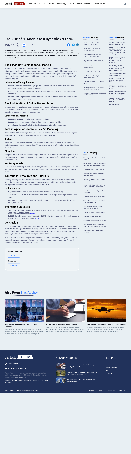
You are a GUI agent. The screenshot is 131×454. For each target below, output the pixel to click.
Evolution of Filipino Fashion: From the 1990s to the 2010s (95, 197)
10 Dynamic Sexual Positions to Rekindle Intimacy (116, 89)
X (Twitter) (98, 451)
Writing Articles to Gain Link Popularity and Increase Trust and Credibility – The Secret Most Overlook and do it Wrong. (117, 55)
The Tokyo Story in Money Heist (94, 243)
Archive (109, 431)
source (32, 288)
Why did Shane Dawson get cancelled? (92, 249)
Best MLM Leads (114, 128)
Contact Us (110, 435)
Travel (71, 4)
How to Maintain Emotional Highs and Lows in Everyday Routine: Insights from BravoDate (116, 68)
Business (32, 4)
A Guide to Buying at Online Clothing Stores (92, 89)
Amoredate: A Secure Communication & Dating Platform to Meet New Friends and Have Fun (117, 79)
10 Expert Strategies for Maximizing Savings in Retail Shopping (93, 96)
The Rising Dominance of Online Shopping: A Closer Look (94, 44)
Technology (61, 4)
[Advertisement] (65, 20)
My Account (110, 424)
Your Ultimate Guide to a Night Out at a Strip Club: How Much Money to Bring (94, 177)
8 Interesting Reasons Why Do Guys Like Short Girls (117, 45)
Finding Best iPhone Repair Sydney (92, 76)
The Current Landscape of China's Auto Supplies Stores (94, 104)
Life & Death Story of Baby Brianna (92, 184)
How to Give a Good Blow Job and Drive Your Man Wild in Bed (117, 106)
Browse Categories (113, 427)
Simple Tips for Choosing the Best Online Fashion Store (95, 83)
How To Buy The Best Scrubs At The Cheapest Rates (94, 70)
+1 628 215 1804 (13, 423)
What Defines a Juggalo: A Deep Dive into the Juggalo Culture (94, 225)
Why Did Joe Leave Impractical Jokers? (93, 238)
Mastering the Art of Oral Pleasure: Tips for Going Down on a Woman (117, 97)
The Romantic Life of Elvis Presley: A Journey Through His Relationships (93, 204)
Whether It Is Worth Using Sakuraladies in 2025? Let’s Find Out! (116, 123)
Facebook (88, 451)
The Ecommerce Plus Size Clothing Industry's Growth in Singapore (95, 57)
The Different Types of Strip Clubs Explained (95, 263)
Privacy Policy (122, 451)
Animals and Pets (83, 4)
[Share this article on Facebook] (68, 44)
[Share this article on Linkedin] (77, 44)
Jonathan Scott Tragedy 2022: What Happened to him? (93, 191)
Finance (42, 4)
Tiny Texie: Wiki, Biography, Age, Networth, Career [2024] (94, 231)
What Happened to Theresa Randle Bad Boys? (92, 169)
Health (51, 4)
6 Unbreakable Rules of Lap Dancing (92, 218)
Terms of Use (110, 451)
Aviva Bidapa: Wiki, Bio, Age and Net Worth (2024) (94, 212)
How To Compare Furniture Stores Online (94, 63)
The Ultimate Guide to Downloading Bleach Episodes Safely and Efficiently (93, 256)
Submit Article (99, 4)
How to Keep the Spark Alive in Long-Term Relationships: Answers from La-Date (117, 114)
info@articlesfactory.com (18, 428)
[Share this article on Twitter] (73, 44)
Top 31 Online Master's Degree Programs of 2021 (93, 50)
